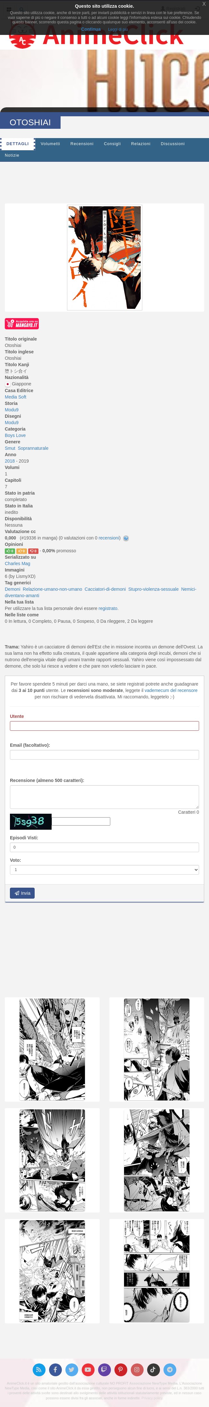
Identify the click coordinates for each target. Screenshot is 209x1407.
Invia (22, 893)
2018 (10, 461)
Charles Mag (17, 563)
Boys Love (15, 435)
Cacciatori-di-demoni (105, 589)
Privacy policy (152, 1398)
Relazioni (141, 144)
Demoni (12, 589)
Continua (91, 29)
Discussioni (173, 144)
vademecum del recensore (171, 690)
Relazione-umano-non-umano (52, 589)
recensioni (109, 537)
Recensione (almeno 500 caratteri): (47, 780)
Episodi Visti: (24, 837)
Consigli (112, 144)
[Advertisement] (104, 181)
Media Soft (15, 396)
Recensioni (82, 144)
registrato (108, 608)
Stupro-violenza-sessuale (153, 589)
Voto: (15, 860)
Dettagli (17, 144)
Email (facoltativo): (30, 745)
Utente (17, 716)
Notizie (12, 155)
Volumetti (50, 144)
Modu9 (12, 409)
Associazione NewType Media (154, 1383)
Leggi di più (118, 29)
